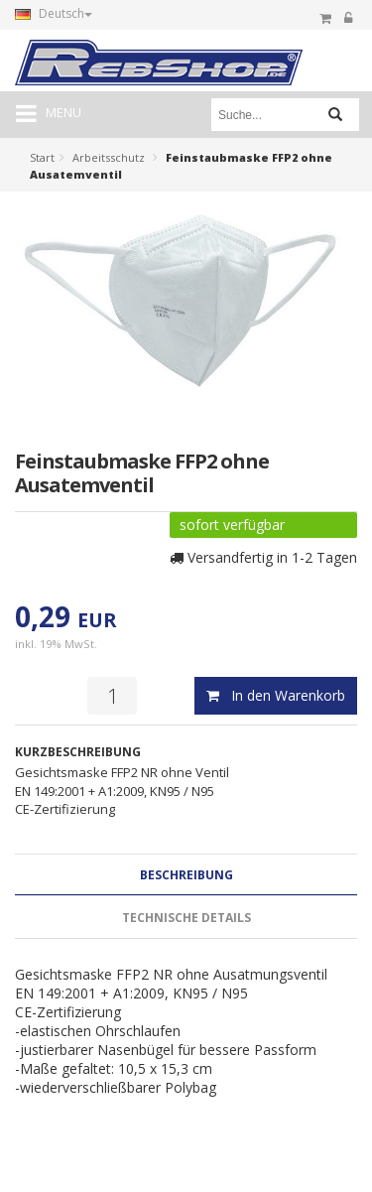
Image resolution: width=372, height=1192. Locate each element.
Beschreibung (186, 874)
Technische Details (186, 917)
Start (42, 157)
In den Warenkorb (275, 695)
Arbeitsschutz (108, 157)
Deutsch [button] (53, 13)
